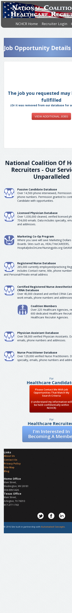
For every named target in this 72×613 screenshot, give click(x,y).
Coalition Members (44, 306)
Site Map (9, 467)
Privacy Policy (12, 463)
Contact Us (10, 459)
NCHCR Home (27, 23)
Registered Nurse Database (36, 263)
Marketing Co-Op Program (35, 236)
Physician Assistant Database (38, 333)
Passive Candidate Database (37, 189)
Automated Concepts (53, 526)
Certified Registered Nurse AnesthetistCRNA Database (44, 288)
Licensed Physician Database (37, 213)
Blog (6, 471)
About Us (9, 456)
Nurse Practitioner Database (37, 352)
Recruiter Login (54, 23)
